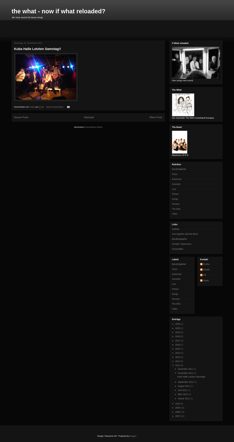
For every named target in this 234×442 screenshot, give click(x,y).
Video (175, 214)
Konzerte (176, 184)
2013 (178, 357)
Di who (206, 264)
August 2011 (184, 386)
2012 (178, 361)
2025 (178, 324)
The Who (176, 209)
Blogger (132, 436)
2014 (178, 353)
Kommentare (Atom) (93, 127)
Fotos (174, 174)
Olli (204, 275)
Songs (175, 199)
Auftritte (175, 229)
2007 (178, 416)
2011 (178, 365)
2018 (178, 336)
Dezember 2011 (186, 369)
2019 (178, 332)
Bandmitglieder (179, 169)
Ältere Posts (155, 117)
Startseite (89, 117)
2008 (178, 412)
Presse (175, 194)
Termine (176, 204)
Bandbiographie (179, 239)
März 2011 (183, 394)
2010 (178, 403)
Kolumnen (177, 179)
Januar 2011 (184, 398)
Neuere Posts (21, 117)
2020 (178, 328)
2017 (178, 340)
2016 (178, 345)
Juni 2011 (183, 390)
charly (206, 280)
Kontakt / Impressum (181, 244)
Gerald (206, 269)
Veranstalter (177, 249)
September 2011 (186, 382)
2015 (178, 349)
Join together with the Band (185, 234)
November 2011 (186, 373)
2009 (178, 408)
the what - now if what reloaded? (59, 11)
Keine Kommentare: (55, 107)
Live (174, 189)
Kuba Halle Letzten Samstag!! (37, 49)
